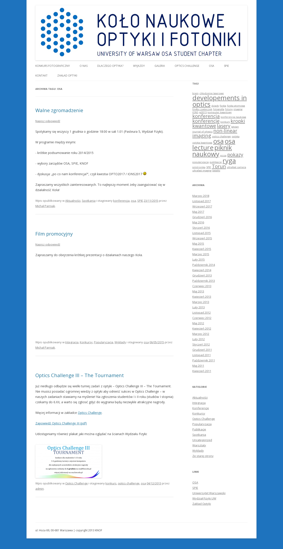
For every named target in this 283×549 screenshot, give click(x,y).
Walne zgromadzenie (59, 110)
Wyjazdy (139, 66)
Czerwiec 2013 (201, 286)
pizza (223, 155)
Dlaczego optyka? (110, 66)
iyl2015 (203, 112)
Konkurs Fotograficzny (52, 66)
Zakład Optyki (67, 75)
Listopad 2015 (201, 233)
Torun (219, 166)
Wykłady (120, 342)
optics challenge (129, 483)
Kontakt (41, 75)
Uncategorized (202, 440)
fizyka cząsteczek (202, 109)
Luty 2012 (198, 339)
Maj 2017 (198, 212)
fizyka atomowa (236, 105)
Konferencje (200, 408)
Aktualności (72, 201)
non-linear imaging (214, 133)
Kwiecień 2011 (201, 371)
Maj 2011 (198, 366)
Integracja (71, 342)
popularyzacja (200, 162)
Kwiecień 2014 (201, 270)
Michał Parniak (45, 206)
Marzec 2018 (200, 196)
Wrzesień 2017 (202, 206)
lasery (223, 126)
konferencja (121, 201)
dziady (215, 105)
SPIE (226, 66)
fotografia (218, 109)
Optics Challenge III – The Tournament (79, 375)
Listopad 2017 (201, 201)
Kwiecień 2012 (201, 328)
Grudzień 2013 (202, 275)
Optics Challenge (187, 66)
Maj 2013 (198, 291)
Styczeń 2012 (201, 344)
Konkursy (86, 342)
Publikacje (199, 429)
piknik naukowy (212, 150)
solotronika (198, 167)
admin (39, 489)
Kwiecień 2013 (201, 297)
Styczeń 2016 (201, 228)
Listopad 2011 (201, 355)
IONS (195, 112)
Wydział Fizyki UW (204, 498)
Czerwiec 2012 (201, 318)
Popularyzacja (103, 342)
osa (133, 201)
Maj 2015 (198, 244)
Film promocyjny (54, 233)
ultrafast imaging (201, 170)
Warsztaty (199, 445)
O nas (84, 66)
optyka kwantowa (202, 142)
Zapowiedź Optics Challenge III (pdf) (61, 423)
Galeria (160, 66)
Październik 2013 (203, 281)
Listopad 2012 (201, 313)
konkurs (111, 483)
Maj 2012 (198, 323)
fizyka (223, 105)
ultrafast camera (236, 167)
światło (216, 170)
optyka (235, 136)
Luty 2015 (198, 259)
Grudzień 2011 (202, 350)
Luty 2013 (198, 307)
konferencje (206, 121)
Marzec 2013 (200, 302)
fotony (229, 109)
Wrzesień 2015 (202, 238)
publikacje (216, 162)
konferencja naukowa (233, 117)
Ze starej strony (203, 456)
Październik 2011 (203, 360)
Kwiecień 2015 (201, 249)
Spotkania (89, 201)
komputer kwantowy (219, 112)
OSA (211, 66)
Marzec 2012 (200, 334)
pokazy (235, 154)
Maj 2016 (198, 222)
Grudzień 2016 (202, 217)
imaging (237, 109)
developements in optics (219, 101)
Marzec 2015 (200, 254)
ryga (229, 160)
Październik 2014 (203, 265)
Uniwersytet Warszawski (209, 493)
